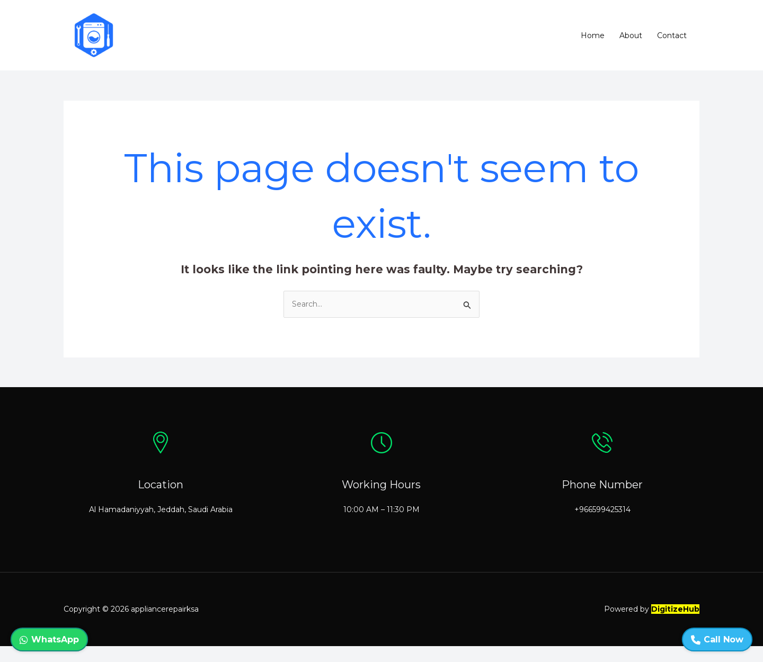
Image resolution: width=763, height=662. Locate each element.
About (630, 35)
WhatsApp (49, 639)
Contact (672, 35)
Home (593, 35)
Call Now (716, 639)
